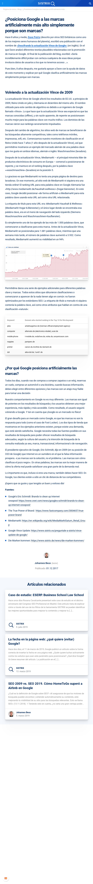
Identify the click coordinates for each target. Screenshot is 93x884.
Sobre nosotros (46, 769)
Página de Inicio (9, 9)
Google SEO (46, 804)
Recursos (46, 820)
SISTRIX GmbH (46, 764)
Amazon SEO (46, 808)
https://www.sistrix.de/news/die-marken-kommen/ (57, 540)
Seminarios (46, 830)
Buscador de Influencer (46, 812)
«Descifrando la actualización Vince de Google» (42, 45)
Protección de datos (46, 782)
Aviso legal (46, 786)
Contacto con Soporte (46, 868)
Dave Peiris (34, 37)
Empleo (47, 774)
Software (46, 794)
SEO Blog (46, 834)
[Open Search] (90, 3)
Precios (46, 800)
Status (47, 872)
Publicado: (40, 568)
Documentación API (46, 864)
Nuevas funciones (46, 860)
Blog (19, 9)
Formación (47, 778)
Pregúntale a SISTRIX (46, 825)
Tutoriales (46, 842)
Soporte (46, 850)
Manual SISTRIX (46, 855)
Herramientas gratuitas (46, 838)
